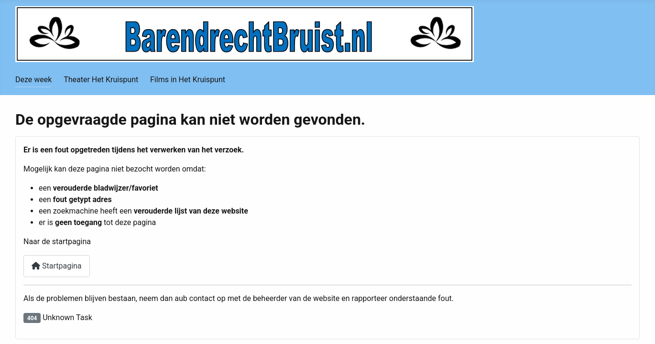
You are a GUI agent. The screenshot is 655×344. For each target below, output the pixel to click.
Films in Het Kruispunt (187, 79)
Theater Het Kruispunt (101, 79)
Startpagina (57, 265)
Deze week (33, 79)
